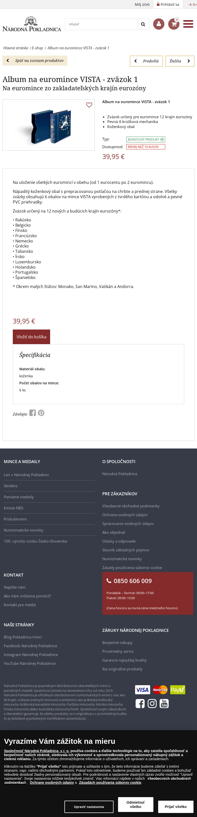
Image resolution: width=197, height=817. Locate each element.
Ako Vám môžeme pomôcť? (27, 595)
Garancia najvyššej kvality (124, 660)
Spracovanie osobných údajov (128, 523)
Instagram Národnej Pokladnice (31, 654)
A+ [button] (195, 4)
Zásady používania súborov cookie (132, 567)
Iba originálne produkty (122, 668)
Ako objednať (113, 532)
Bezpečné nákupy (117, 642)
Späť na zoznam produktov (35, 60)
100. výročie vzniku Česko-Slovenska (35, 541)
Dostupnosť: (112, 146)
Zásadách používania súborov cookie (110, 783)
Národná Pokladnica (119, 473)
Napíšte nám (15, 587)
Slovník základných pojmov (125, 549)
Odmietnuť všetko (136, 804)
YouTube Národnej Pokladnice (30, 663)
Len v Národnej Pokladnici (26, 474)
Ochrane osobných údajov (52, 783)
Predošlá (146, 60)
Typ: (106, 139)
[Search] (143, 24)
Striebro (11, 485)
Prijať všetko (176, 807)
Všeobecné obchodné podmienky (131, 505)
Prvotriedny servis (118, 651)
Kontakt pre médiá (20, 604)
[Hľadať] (101, 24)
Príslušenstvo (15, 518)
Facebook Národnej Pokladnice (30, 645)
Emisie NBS (13, 507)
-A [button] (190, 4)
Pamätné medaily (19, 496)
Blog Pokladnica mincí (23, 636)
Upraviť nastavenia (89, 807)
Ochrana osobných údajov (125, 514)
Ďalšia (180, 60)
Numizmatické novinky (23, 530)
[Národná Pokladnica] (32, 24)
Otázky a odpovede (119, 541)
